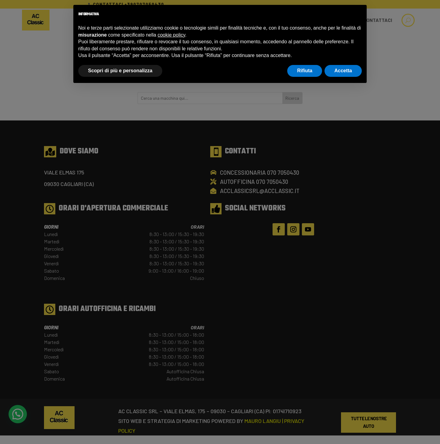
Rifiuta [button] (304, 70)
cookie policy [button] (171, 35)
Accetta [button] (343, 70)
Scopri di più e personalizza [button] (120, 70)
